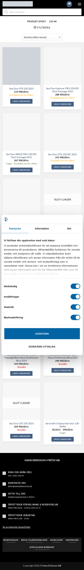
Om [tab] (69, 228)
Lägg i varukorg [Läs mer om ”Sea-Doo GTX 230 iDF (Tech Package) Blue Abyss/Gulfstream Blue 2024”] (21, 373)
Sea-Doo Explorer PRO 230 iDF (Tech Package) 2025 (62, 90)
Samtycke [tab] (15, 228)
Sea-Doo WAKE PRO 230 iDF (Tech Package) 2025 (21, 156)
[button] (69, 4)
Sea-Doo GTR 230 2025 (21, 88)
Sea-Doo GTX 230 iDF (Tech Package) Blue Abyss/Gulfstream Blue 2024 (21, 357)
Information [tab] (42, 228)
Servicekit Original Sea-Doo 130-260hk (62, 425)
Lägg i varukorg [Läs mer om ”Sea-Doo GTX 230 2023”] (21, 436)
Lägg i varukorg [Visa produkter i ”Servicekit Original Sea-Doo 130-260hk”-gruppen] (62, 439)
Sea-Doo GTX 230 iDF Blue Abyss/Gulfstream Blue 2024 (63, 356)
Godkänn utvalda (42, 346)
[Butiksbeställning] (42, 37)
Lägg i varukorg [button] (21, 101)
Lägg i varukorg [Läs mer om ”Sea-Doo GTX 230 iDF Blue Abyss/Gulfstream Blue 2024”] (62, 370)
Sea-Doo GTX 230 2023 (21, 423)
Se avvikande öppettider (16, 526)
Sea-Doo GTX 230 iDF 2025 (62, 154)
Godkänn (42, 333)
